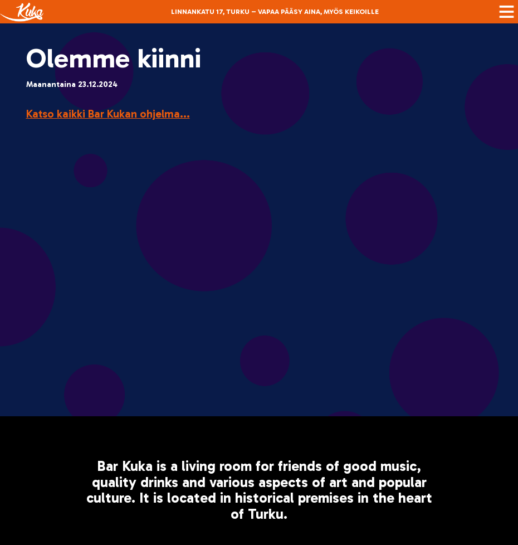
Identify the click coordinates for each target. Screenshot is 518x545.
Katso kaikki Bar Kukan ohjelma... (108, 113)
